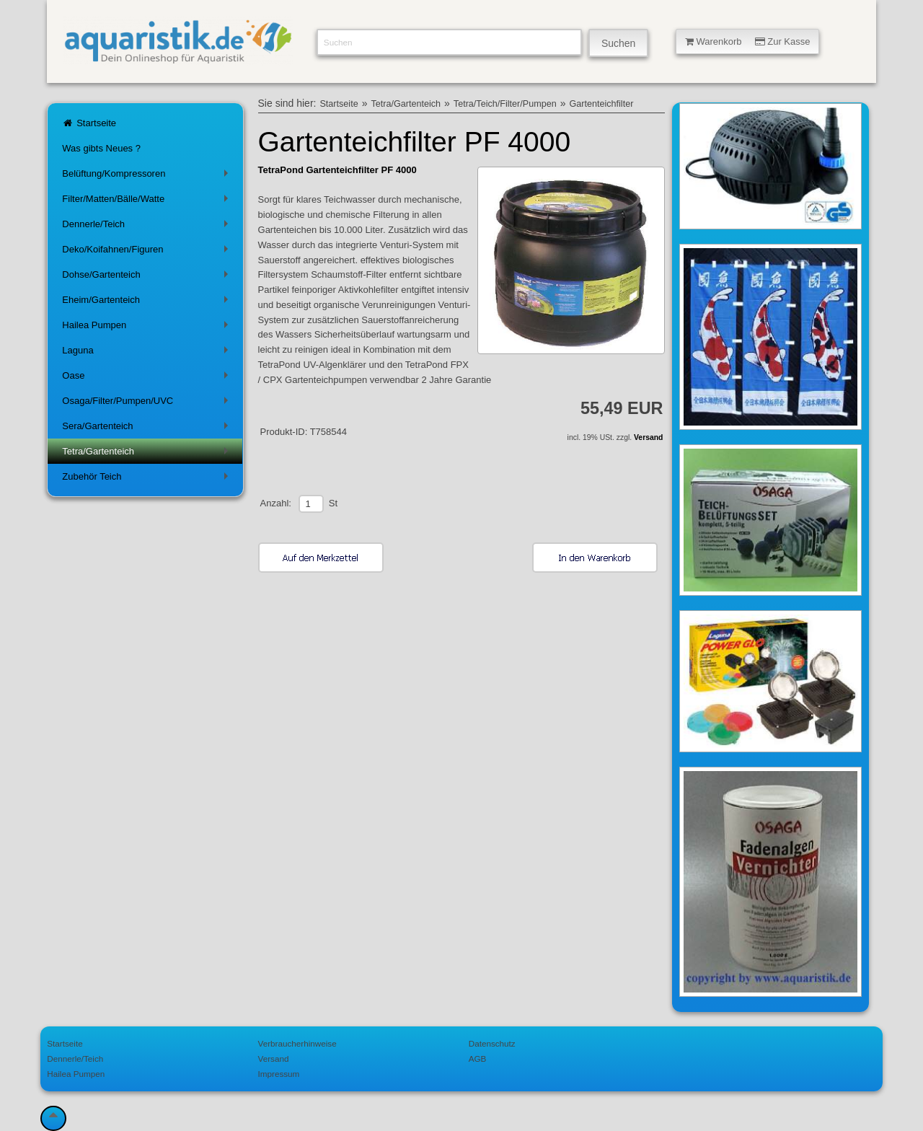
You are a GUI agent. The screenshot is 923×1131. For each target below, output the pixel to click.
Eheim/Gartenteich (147, 302)
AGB (478, 1058)
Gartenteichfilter (601, 104)
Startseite (89, 123)
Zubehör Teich (147, 479)
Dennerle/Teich (147, 227)
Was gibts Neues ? (101, 148)
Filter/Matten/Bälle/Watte (147, 201)
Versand (648, 437)
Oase (147, 378)
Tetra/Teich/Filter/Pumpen (505, 104)
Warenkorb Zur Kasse (748, 41)
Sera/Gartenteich (147, 429)
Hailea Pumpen (147, 328)
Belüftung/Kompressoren (147, 176)
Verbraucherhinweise (297, 1043)
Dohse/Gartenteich (147, 277)
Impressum (279, 1073)
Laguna (147, 353)
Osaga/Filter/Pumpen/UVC (147, 403)
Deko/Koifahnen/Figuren (147, 252)
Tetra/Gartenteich (147, 454)
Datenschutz (492, 1043)
